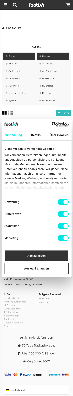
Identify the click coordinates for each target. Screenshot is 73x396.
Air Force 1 (13, 70)
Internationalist (15, 93)
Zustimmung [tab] (13, 135)
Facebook (44, 298)
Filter (63, 113)
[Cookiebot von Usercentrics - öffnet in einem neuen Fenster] (52, 124)
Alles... (36, 46)
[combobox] (36, 390)
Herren (44, 56)
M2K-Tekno (47, 100)
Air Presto (12, 78)
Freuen (11, 56)
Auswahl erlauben (36, 268)
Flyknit (11, 100)
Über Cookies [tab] (59, 135)
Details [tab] (36, 135)
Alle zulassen (36, 255)
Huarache (46, 85)
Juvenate (12, 85)
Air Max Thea (48, 70)
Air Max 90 (46, 63)
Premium (46, 93)
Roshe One (46, 78)
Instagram (44, 302)
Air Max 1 (12, 63)
